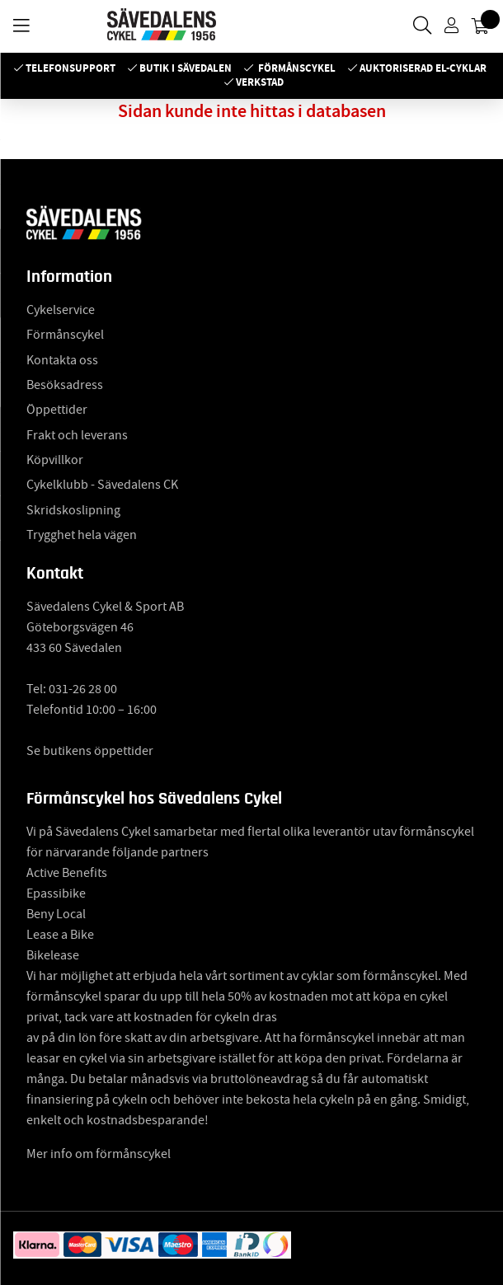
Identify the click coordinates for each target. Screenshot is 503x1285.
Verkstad (260, 82)
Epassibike (56, 893)
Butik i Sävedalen (185, 68)
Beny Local (56, 914)
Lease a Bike (60, 934)
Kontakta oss (62, 360)
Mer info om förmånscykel (98, 1154)
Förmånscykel (297, 68)
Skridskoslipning (73, 510)
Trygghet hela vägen (81, 535)
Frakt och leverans (77, 435)
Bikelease (52, 955)
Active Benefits (66, 873)
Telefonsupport (70, 68)
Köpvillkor (54, 460)
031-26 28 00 (83, 689)
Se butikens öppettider (89, 751)
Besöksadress (64, 385)
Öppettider (56, 409)
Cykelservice (60, 310)
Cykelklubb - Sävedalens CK (102, 484)
